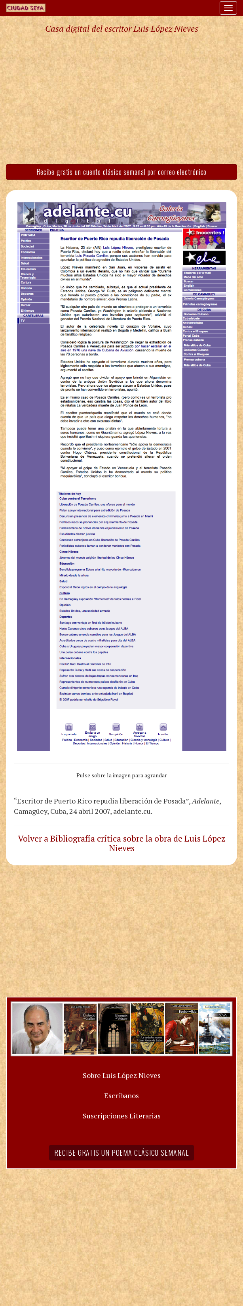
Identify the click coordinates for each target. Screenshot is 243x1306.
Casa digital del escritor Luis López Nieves (121, 28)
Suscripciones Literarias (122, 1115)
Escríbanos (121, 1095)
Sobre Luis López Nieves (122, 1075)
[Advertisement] (121, 98)
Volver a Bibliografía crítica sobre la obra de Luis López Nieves (121, 843)
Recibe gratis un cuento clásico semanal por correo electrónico (121, 172)
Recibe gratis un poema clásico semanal (121, 1152)
